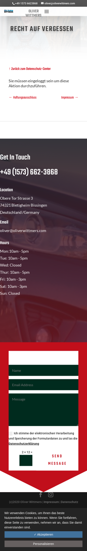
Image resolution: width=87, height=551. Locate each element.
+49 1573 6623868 (26, 3)
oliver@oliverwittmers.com (23, 238)
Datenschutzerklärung (24, 452)
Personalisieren (43, 544)
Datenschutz (69, 502)
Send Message (57, 468)
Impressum (51, 502)
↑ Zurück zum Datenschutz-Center (30, 69)
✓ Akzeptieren (43, 534)
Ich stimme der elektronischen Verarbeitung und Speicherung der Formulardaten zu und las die (43, 447)
